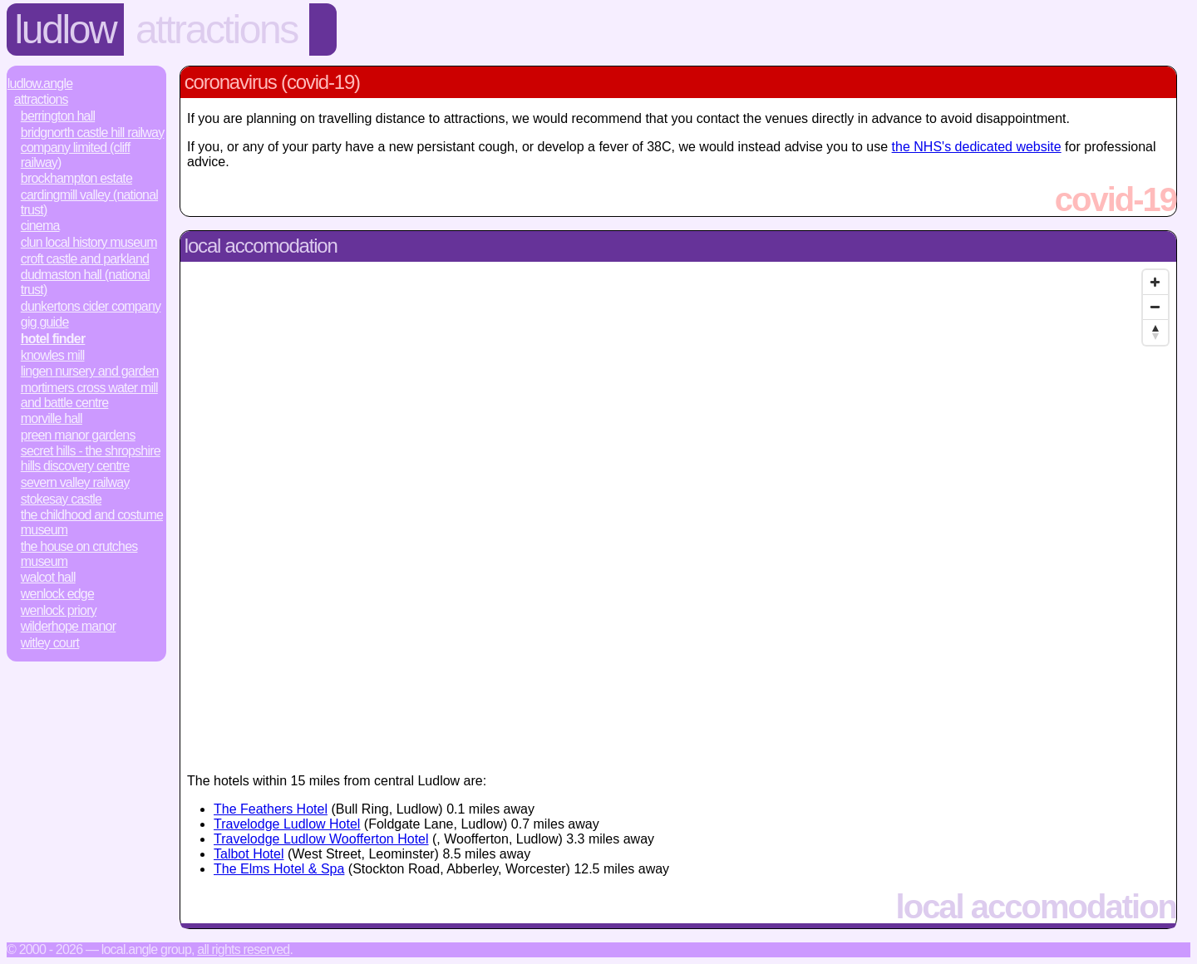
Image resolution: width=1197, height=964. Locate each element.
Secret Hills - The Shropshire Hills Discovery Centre (90, 458)
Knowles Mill (53, 355)
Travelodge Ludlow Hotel (287, 824)
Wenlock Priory (58, 610)
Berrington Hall (58, 116)
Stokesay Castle (61, 499)
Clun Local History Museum (89, 242)
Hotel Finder (53, 339)
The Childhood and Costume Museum (92, 522)
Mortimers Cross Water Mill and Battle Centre (89, 395)
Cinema (40, 226)
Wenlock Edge (57, 594)
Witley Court (50, 643)
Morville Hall (51, 418)
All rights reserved (243, 949)
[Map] (678, 511)
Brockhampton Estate (76, 178)
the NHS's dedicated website (977, 147)
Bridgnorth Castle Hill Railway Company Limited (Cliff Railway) (93, 147)
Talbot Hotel (249, 854)
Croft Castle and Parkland (85, 259)
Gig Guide (45, 322)
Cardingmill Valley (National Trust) (89, 202)
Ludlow (65, 29)
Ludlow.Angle (39, 83)
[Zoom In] (1155, 282)
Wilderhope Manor (68, 626)
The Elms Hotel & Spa (279, 869)
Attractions (216, 29)
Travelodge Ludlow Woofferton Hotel (321, 839)
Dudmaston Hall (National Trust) (85, 282)
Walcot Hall (48, 577)
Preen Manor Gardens (78, 435)
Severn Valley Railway (75, 482)
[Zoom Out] (1155, 307)
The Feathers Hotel (271, 809)
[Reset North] (1155, 332)
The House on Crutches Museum (79, 553)
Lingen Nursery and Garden (90, 371)
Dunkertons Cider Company (90, 306)
